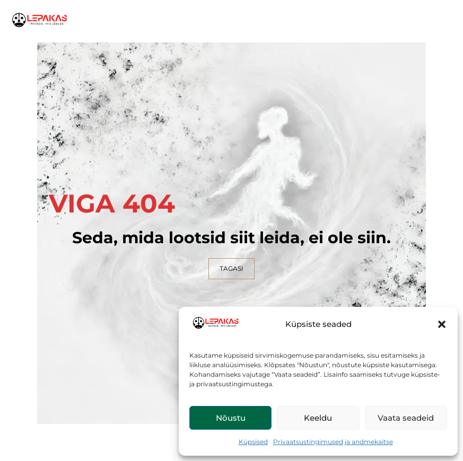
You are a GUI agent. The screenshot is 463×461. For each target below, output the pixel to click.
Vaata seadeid (406, 418)
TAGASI (231, 268)
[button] (441, 324)
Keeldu (318, 418)
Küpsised (253, 442)
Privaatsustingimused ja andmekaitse (333, 442)
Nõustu (231, 418)
